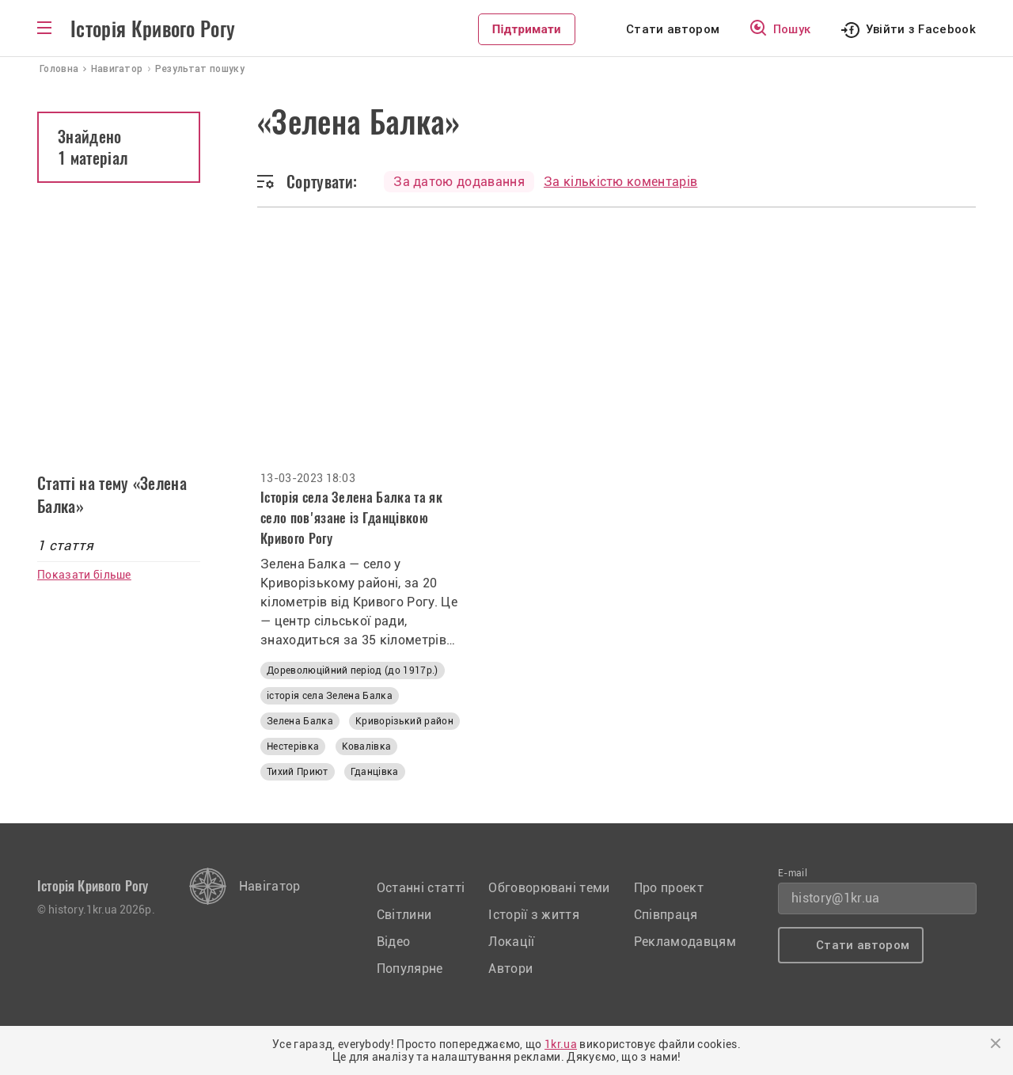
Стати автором (672, 29)
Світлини (404, 914)
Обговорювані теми (548, 887)
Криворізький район (404, 721)
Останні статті (421, 887)
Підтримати (526, 29)
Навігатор (270, 886)
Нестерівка (293, 746)
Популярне (410, 968)
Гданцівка (375, 771)
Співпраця (666, 914)
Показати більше (84, 574)
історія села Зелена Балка (330, 695)
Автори (510, 968)
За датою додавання (459, 181)
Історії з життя (533, 914)
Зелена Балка (300, 721)
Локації (511, 941)
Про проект (669, 887)
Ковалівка (367, 746)
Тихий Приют (297, 771)
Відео (394, 941)
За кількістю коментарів (620, 181)
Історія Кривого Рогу (152, 29)
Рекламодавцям (685, 941)
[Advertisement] (506, 326)
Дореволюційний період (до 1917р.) (352, 670)
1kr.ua (560, 1044)
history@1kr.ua (835, 898)
